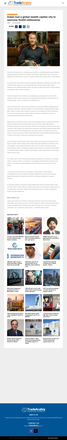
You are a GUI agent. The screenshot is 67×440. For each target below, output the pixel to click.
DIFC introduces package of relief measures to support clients (50, 290)
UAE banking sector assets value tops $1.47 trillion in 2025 (15, 315)
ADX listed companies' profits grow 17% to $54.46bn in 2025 (14, 290)
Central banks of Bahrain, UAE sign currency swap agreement (51, 315)
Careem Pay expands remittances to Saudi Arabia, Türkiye (49, 263)
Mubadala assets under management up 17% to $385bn (32, 315)
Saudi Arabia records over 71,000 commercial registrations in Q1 (51, 340)
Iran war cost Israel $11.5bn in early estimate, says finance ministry (15, 238)
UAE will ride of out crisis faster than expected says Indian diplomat (33, 290)
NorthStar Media (53, 438)
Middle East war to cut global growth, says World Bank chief (51, 238)
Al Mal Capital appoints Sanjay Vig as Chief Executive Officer (14, 340)
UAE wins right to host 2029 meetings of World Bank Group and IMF (14, 263)
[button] (63, 3)
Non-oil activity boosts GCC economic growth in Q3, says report (32, 238)
